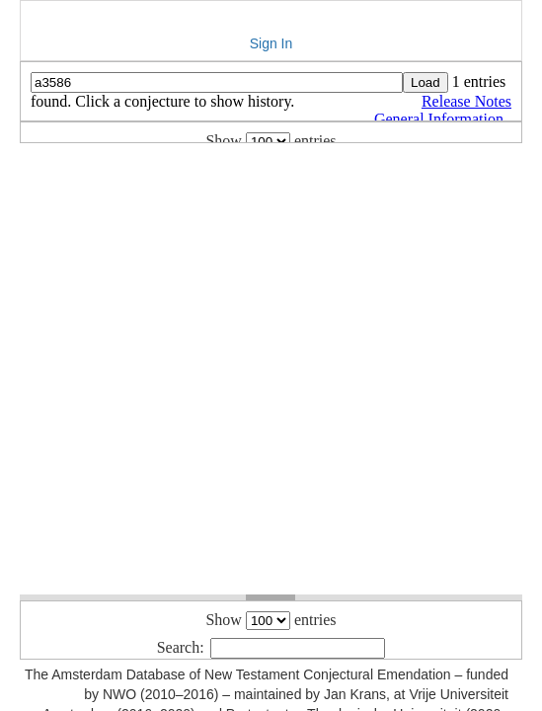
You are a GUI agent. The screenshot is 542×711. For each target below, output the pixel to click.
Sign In (271, 43)
